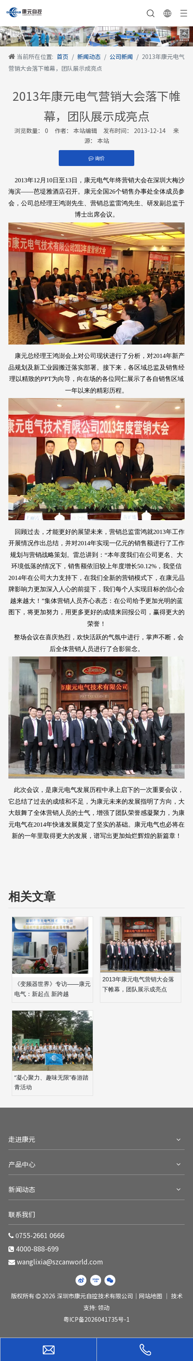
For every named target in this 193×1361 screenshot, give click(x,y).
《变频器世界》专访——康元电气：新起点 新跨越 (52, 989)
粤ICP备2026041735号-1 (96, 1319)
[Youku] (95, 1280)
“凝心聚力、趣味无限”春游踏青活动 (51, 1082)
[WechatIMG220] (96, 36)
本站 (103, 140)
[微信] (109, 1280)
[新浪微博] (81, 1280)
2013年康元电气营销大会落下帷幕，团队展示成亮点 (138, 984)
